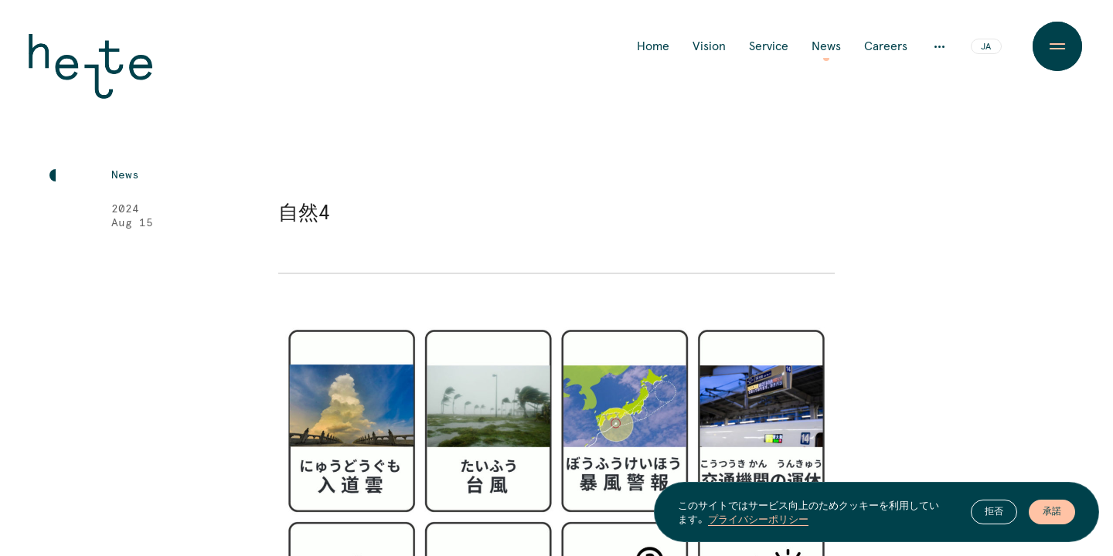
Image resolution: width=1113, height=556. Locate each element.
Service (768, 46)
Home (653, 46)
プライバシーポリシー (758, 519)
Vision (709, 46)
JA (986, 47)
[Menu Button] (1057, 46)
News (826, 46)
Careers (885, 46)
